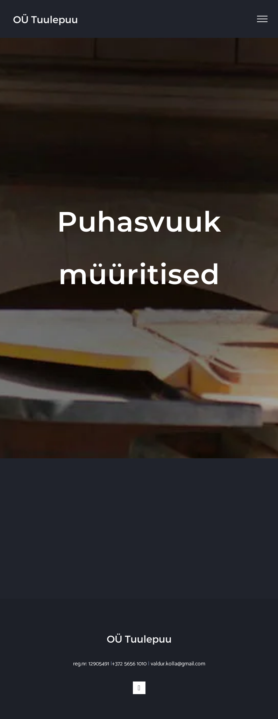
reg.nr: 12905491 (91, 664)
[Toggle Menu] (262, 19)
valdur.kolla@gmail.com (178, 664)
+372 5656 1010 (129, 664)
